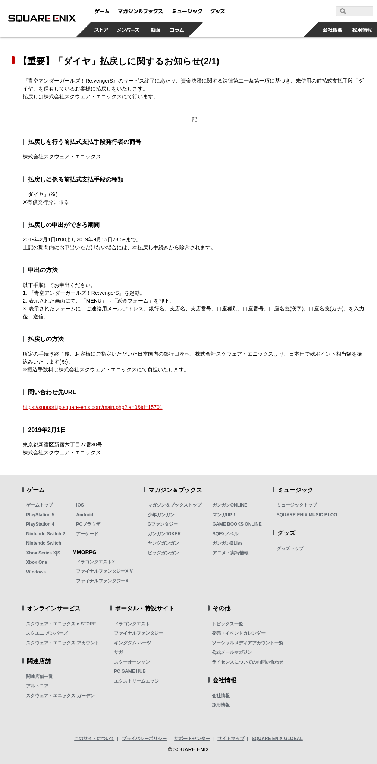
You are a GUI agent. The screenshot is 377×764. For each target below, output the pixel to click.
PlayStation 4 (40, 524)
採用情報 (221, 705)
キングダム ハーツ (132, 643)
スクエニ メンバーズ (46, 633)
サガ (118, 652)
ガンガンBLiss (228, 543)
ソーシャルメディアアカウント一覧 (247, 643)
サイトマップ (230, 738)
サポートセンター (192, 738)
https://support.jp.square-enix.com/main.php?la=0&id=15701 (92, 407)
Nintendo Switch (43, 543)
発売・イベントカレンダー (239, 633)
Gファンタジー (163, 524)
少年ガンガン (161, 514)
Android (84, 514)
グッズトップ (290, 548)
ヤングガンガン (163, 543)
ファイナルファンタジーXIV (104, 571)
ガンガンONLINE (230, 505)
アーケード (87, 533)
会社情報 (221, 695)
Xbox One (36, 562)
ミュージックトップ (297, 505)
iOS (80, 505)
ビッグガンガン (163, 553)
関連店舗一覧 (39, 676)
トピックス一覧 (227, 624)
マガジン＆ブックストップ (174, 505)
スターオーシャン (132, 662)
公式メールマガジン (232, 652)
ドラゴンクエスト (132, 624)
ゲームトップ (39, 505)
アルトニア (37, 686)
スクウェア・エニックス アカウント (62, 643)
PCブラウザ (88, 524)
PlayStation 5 (40, 514)
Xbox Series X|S (43, 553)
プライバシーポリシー (144, 738)
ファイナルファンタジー (138, 633)
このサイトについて (94, 738)
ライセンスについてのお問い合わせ (247, 662)
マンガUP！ (225, 514)
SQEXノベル (225, 533)
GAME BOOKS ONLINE (237, 524)
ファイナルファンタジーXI (102, 581)
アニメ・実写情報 (230, 553)
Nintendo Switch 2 (45, 533)
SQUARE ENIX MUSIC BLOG (307, 514)
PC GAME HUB (130, 671)
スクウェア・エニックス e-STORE (61, 624)
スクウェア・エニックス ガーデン (60, 695)
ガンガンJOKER (164, 533)
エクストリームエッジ (136, 681)
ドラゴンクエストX (95, 562)
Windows (36, 572)
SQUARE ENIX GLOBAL (277, 738)
